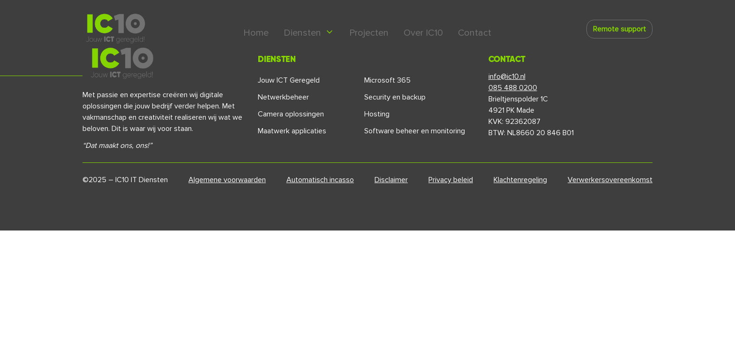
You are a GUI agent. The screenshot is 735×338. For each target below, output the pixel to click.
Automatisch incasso (320, 179)
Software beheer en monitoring (414, 131)
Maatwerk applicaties (292, 131)
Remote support (619, 29)
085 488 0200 (512, 87)
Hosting (377, 114)
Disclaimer (391, 179)
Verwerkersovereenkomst (610, 179)
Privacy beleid (450, 179)
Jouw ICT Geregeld (289, 80)
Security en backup (395, 97)
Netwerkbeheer (283, 97)
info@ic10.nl (506, 76)
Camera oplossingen (291, 114)
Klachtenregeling (520, 179)
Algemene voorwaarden (227, 179)
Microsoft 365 (387, 80)
